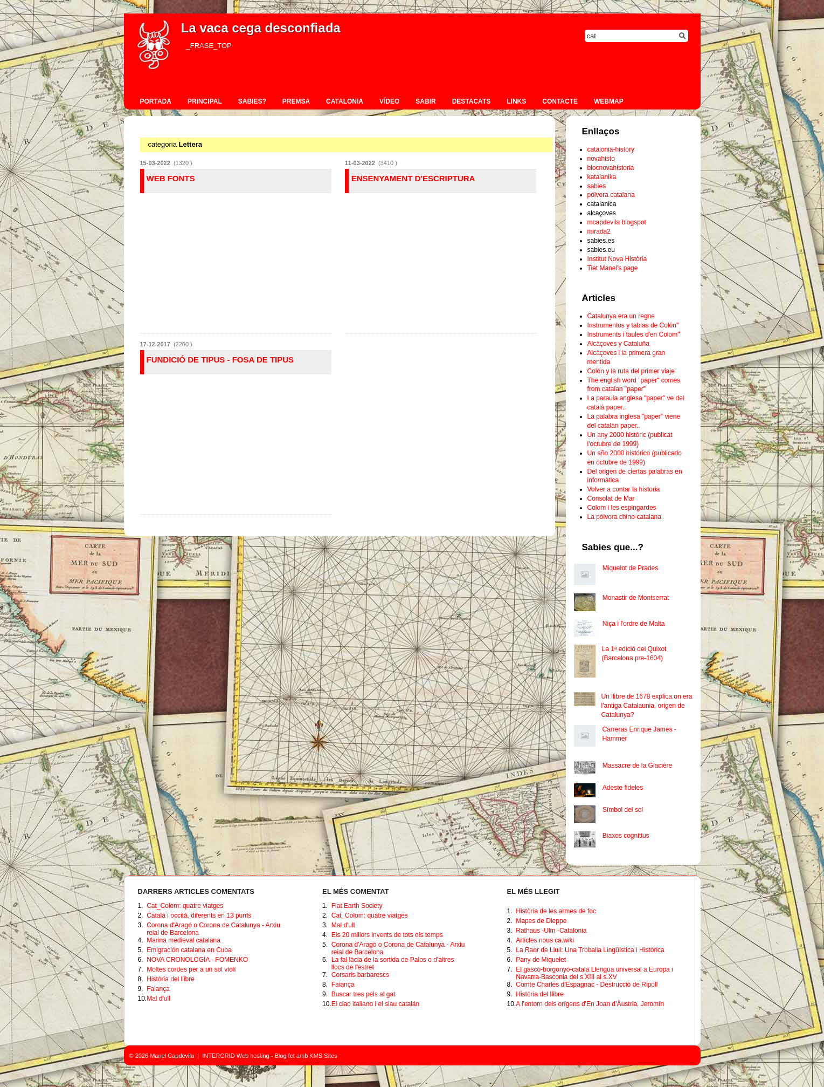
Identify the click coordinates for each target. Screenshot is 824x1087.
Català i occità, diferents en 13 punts (199, 915)
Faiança (158, 989)
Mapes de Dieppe (541, 921)
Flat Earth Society (357, 906)
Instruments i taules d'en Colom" (633, 334)
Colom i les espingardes (621, 507)
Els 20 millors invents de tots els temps (387, 935)
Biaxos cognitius (626, 835)
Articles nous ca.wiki (545, 940)
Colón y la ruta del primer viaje (631, 371)
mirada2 (599, 231)
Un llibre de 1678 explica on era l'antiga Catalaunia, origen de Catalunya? (647, 706)
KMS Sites (323, 1055)
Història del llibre (171, 979)
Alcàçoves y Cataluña (618, 343)
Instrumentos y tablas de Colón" (633, 325)
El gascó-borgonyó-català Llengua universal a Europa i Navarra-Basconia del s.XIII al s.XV (594, 973)
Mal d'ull (158, 998)
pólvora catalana (611, 195)
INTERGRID (218, 1055)
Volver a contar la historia (623, 489)
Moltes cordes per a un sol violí (191, 969)
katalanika (602, 177)
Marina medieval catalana (183, 940)
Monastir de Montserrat (636, 597)
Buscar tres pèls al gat (363, 994)
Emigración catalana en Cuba (189, 950)
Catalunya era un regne (621, 316)
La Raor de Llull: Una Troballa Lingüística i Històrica (590, 950)
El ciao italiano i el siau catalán (375, 1004)
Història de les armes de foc (556, 911)
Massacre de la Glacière (637, 765)
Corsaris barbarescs (360, 975)
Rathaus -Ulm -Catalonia (551, 930)
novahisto (601, 158)
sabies (596, 186)
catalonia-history (610, 149)
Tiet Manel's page (612, 268)
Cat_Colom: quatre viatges (185, 906)
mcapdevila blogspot (616, 222)
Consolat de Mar (611, 498)
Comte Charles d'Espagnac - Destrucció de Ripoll (586, 984)
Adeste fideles (623, 787)
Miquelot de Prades (630, 568)
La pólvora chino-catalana (624, 517)
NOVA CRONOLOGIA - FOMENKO (197, 959)
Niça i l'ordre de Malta (634, 623)
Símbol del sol (623, 809)
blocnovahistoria (610, 168)
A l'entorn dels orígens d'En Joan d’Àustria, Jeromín (590, 1004)
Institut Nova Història (617, 259)
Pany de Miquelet (541, 959)
